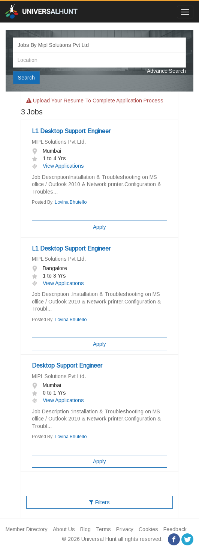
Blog (85, 529)
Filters (99, 502)
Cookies (148, 529)
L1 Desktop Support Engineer (71, 131)
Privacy (124, 529)
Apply (99, 227)
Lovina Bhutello (71, 202)
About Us (64, 529)
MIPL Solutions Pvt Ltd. (59, 142)
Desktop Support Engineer (67, 365)
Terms (103, 529)
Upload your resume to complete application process (94, 101)
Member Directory (27, 529)
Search (26, 78)
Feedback (175, 529)
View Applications (58, 166)
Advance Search (166, 71)
